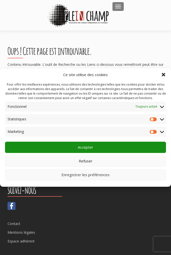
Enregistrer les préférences (85, 174)
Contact (14, 223)
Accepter (85, 147)
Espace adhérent (21, 241)
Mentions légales (21, 232)
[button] (163, 74)
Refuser (86, 161)
